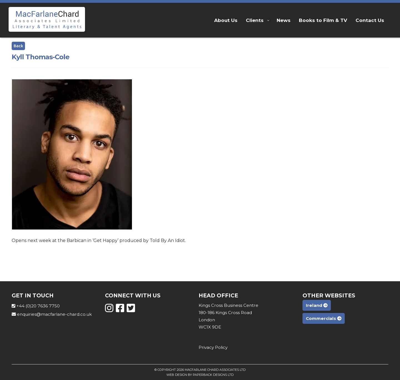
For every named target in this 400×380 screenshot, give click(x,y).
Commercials (323, 318)
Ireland (317, 305)
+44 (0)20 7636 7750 (38, 306)
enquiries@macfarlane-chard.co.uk (54, 314)
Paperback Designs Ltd (213, 375)
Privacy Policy (213, 347)
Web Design (176, 375)
